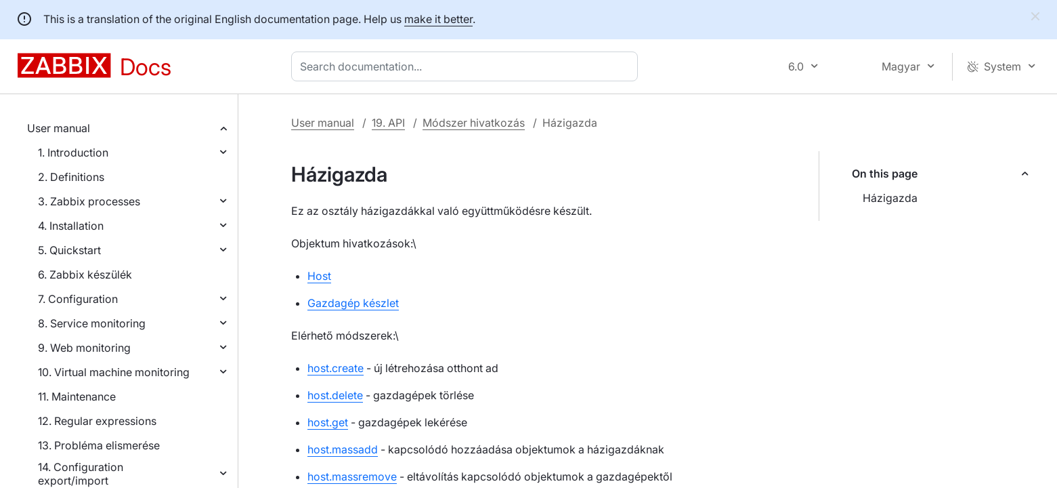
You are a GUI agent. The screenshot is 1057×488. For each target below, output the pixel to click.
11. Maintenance (77, 396)
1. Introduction (73, 152)
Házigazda (890, 198)
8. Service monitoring (92, 323)
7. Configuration (78, 299)
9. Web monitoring (84, 347)
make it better (438, 19)
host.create (335, 368)
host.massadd (342, 449)
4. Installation (71, 225)
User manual (58, 128)
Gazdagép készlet (353, 303)
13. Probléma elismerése (99, 445)
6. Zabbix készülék (85, 274)
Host (319, 276)
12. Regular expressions (97, 421)
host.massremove (352, 476)
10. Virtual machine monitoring (114, 372)
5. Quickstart (69, 250)
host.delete (335, 395)
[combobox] (467, 66)
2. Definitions (71, 177)
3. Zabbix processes (89, 201)
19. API (388, 122)
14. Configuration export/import (80, 473)
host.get (327, 422)
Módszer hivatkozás (474, 122)
